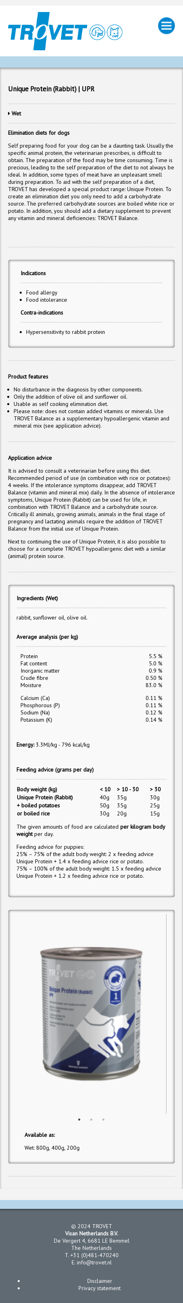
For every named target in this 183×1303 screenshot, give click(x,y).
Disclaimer (99, 1280)
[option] (91, 1014)
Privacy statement (99, 1288)
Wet (16, 113)
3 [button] (103, 1120)
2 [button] (91, 1120)
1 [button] (79, 1120)
